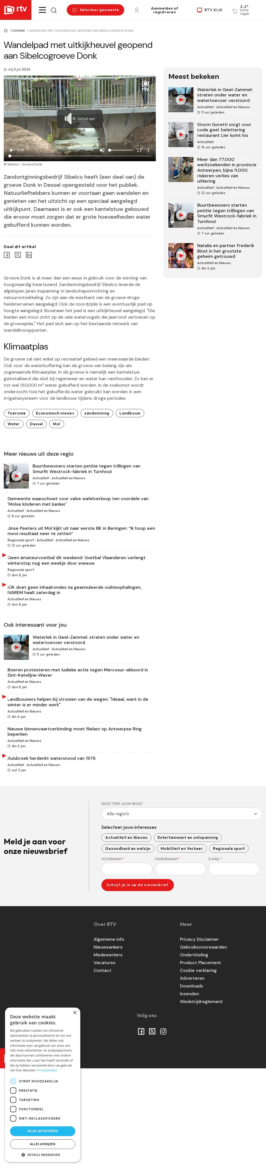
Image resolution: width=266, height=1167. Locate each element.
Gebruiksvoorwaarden (203, 1045)
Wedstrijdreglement (201, 1100)
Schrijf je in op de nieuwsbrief (137, 983)
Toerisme (17, 31)
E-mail (215, 957)
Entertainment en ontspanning (188, 935)
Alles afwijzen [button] (42, 1144)
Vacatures (104, 1061)
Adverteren (192, 1077)
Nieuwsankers (108, 1045)
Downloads (191, 1084)
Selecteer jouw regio (122, 902)
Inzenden (189, 1092)
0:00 (20, 150)
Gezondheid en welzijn (128, 946)
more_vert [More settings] (148, 150)
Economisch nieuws (55, 413)
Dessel (36, 424)
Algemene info (109, 1038)
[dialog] (42, 1085)
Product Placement (200, 1061)
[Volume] (120, 150)
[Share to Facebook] (7, 254)
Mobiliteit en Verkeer (182, 946)
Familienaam (167, 957)
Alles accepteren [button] (43, 1131)
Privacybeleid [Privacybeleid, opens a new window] (47, 1070)
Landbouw (130, 413)
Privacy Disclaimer (199, 1038)
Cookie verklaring (198, 1069)
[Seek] (79, 155)
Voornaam (112, 957)
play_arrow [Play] (11, 150)
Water (14, 424)
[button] (42, 1154)
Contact (102, 1069)
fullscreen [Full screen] (139, 150)
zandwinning (96, 413)
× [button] (75, 1013)
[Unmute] (102, 150)
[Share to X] (18, 254)
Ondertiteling (194, 1053)
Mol (56, 424)
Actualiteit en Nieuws (126, 935)
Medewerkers (108, 1053)
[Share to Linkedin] (29, 254)
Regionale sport (229, 946)
